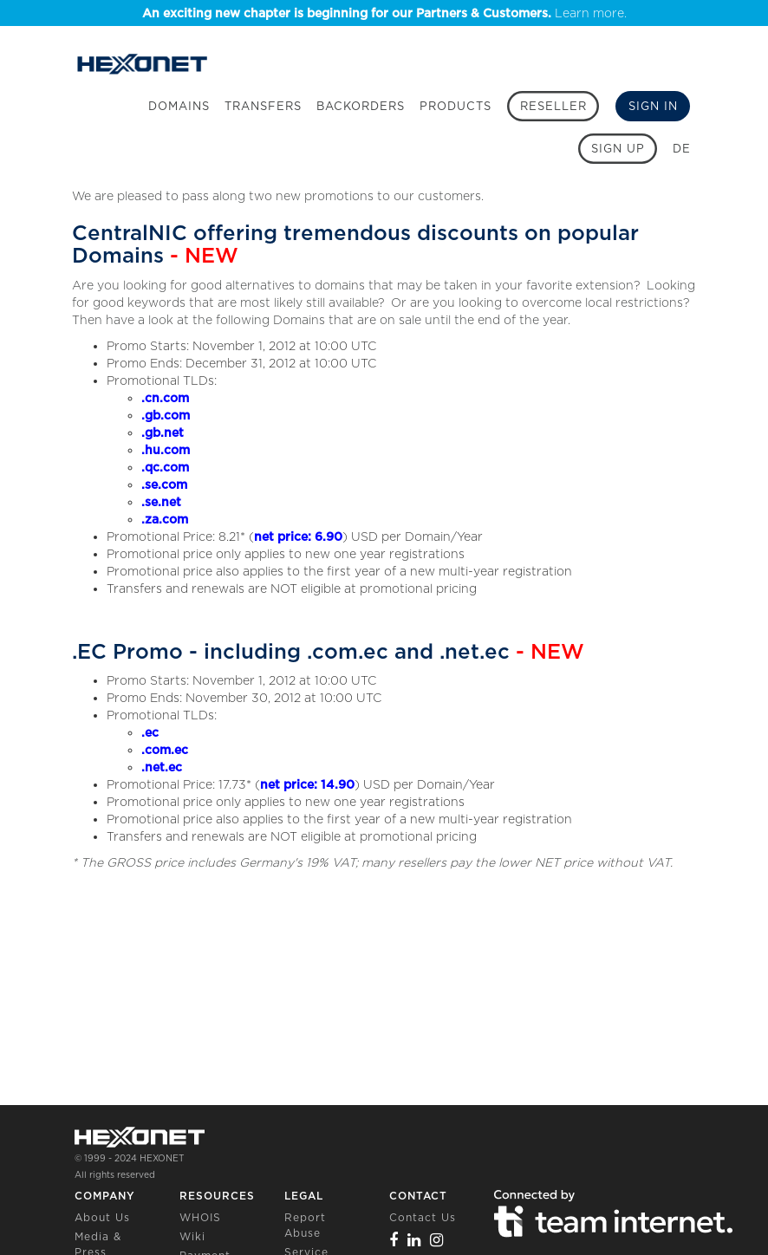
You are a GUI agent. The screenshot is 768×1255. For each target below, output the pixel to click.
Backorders (360, 106)
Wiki (192, 1236)
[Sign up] (617, 148)
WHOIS (200, 1217)
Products (455, 106)
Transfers (263, 106)
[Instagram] (437, 1240)
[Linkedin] (414, 1240)
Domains (179, 106)
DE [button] (682, 148)
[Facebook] (394, 1240)
